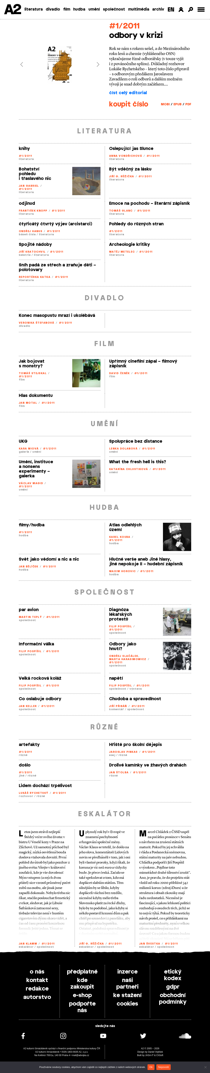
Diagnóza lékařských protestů (120, 614)
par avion (29, 609)
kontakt (37, 980)
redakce (37, 988)
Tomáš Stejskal (33, 373)
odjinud (27, 203)
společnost (114, 9)
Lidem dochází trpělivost (45, 785)
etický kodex (172, 975)
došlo (24, 765)
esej (112, 755)
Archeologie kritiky (129, 244)
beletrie (25, 255)
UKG (23, 441)
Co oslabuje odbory (40, 699)
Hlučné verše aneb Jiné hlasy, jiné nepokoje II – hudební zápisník (146, 562)
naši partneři (127, 983)
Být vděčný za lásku (130, 169)
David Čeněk (119, 373)
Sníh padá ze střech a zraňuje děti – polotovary (57, 267)
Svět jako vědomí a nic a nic (49, 559)
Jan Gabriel (29, 186)
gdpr (173, 986)
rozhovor (26, 796)
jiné (21, 775)
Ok (151, 1067)
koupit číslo (128, 104)
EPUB (177, 104)
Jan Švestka (149, 943)
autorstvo (37, 997)
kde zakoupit (82, 983)
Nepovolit (163, 1067)
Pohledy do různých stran (136, 224)
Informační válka (36, 644)
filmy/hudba (31, 525)
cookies (127, 1003)
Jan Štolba (119, 772)
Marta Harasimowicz (127, 659)
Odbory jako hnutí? (122, 646)
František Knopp (33, 210)
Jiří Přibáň (118, 706)
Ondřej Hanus (30, 231)
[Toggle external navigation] (201, 9)
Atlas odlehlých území (125, 527)
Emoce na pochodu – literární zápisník (149, 203)
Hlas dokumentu (36, 395)
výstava (135, 689)
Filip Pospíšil (120, 626)
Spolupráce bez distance (135, 441)
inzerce (127, 971)
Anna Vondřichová (125, 156)
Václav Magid (31, 483)
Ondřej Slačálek (123, 656)
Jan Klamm (28, 943)
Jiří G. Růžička (121, 176)
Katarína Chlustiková (128, 469)
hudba (79, 9)
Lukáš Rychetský (33, 793)
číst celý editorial (128, 93)
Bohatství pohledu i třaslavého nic (35, 174)
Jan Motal (28, 403)
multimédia (138, 9)
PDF (188, 104)
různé (23, 755)
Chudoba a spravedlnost (135, 699)
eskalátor (26, 947)
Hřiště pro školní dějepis (135, 744)
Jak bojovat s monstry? (31, 364)
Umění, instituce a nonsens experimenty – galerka (36, 469)
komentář (116, 709)
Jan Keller (28, 706)
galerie (24, 452)
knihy (24, 148)
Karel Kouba (119, 537)
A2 (12, 10)
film (66, 9)
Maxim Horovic (122, 571)
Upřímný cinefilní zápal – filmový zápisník (143, 364)
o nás (37, 971)
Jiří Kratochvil (32, 252)
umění (94, 9)
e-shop (82, 995)
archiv (158, 9)
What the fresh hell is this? (137, 462)
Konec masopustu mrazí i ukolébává (57, 315)
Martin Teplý (30, 617)
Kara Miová (29, 448)
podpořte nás (82, 1007)
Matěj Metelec (122, 252)
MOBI (165, 104)
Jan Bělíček (28, 566)
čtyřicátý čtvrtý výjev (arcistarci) (55, 224)
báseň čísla (27, 234)
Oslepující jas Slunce (131, 148)
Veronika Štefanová (36, 323)
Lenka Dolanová (123, 448)
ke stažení (127, 995)
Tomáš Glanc (121, 210)
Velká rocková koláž (40, 678)
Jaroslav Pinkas (123, 752)
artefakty (29, 744)
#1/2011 (124, 26)
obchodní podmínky (172, 999)
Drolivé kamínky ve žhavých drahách (147, 765)
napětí (116, 678)
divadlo (53, 9)
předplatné (82, 971)
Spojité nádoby (35, 244)
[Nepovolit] (205, 1067)
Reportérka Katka (34, 277)
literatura (33, 9)
